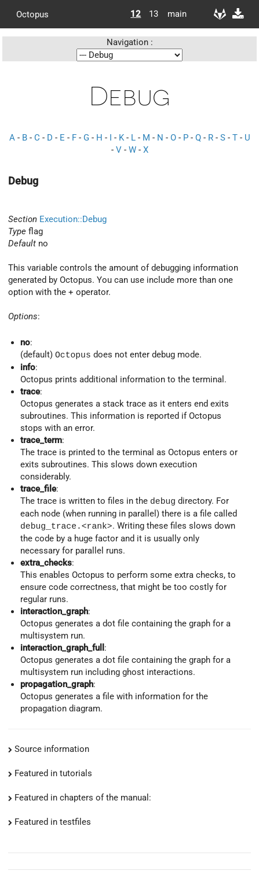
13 (153, 14)
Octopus (32, 14)
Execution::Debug (73, 219)
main (172, 14)
